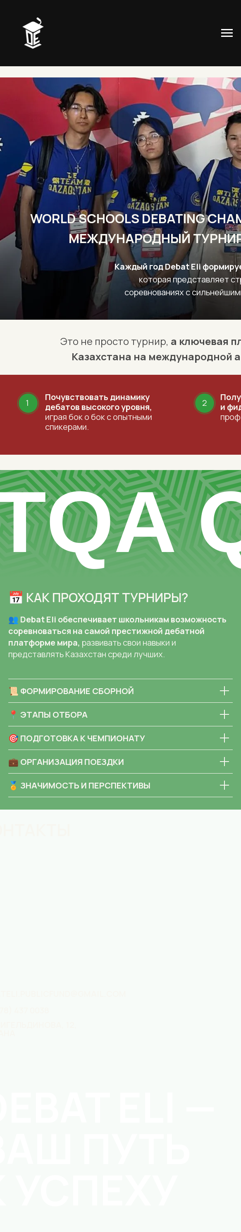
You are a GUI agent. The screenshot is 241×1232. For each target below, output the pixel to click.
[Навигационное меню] (227, 33)
